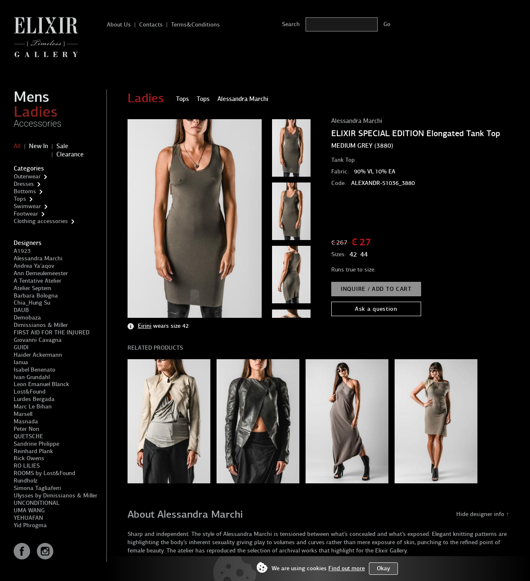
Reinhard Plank (33, 451)
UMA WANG (29, 510)
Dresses (24, 183)
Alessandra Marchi (38, 258)
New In (38, 146)
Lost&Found (30, 391)
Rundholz (25, 480)
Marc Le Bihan (33, 406)
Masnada (26, 421)
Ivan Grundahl (32, 377)
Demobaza (27, 317)
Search (291, 24)
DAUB (21, 310)
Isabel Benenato (34, 369)
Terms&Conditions (195, 24)
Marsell (23, 414)
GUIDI (21, 347)
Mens (31, 97)
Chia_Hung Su (32, 302)
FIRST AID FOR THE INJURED (51, 332)
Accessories (38, 123)
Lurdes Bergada (34, 399)
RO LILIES (27, 465)
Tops (20, 198)
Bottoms (25, 191)
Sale (62, 146)
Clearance (70, 154)
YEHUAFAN (28, 517)
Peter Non (26, 428)
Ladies (36, 112)
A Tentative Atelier (37, 280)
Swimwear (27, 206)
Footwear (26, 213)
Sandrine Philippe (36, 443)
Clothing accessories (41, 221)
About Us (119, 24)
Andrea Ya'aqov (34, 265)
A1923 (22, 250)
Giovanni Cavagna (38, 339)
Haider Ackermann (38, 354)
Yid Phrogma (30, 525)
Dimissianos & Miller (41, 325)
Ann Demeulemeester (41, 273)
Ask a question (376, 308)
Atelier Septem (32, 288)
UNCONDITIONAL (37, 503)
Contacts (151, 24)
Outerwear (27, 176)
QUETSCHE (28, 436)
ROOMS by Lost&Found (44, 473)
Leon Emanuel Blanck (41, 384)
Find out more (346, 568)
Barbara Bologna (36, 295)
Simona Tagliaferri (37, 488)
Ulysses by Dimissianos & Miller (55, 495)
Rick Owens (29, 458)
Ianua (21, 362)
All (17, 146)
